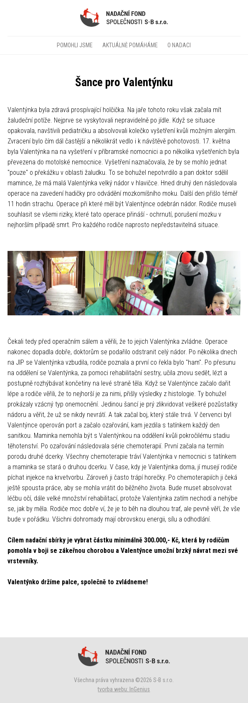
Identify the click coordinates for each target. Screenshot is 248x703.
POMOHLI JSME (75, 45)
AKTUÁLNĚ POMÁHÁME (130, 45)
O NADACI (179, 45)
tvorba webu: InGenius (124, 689)
